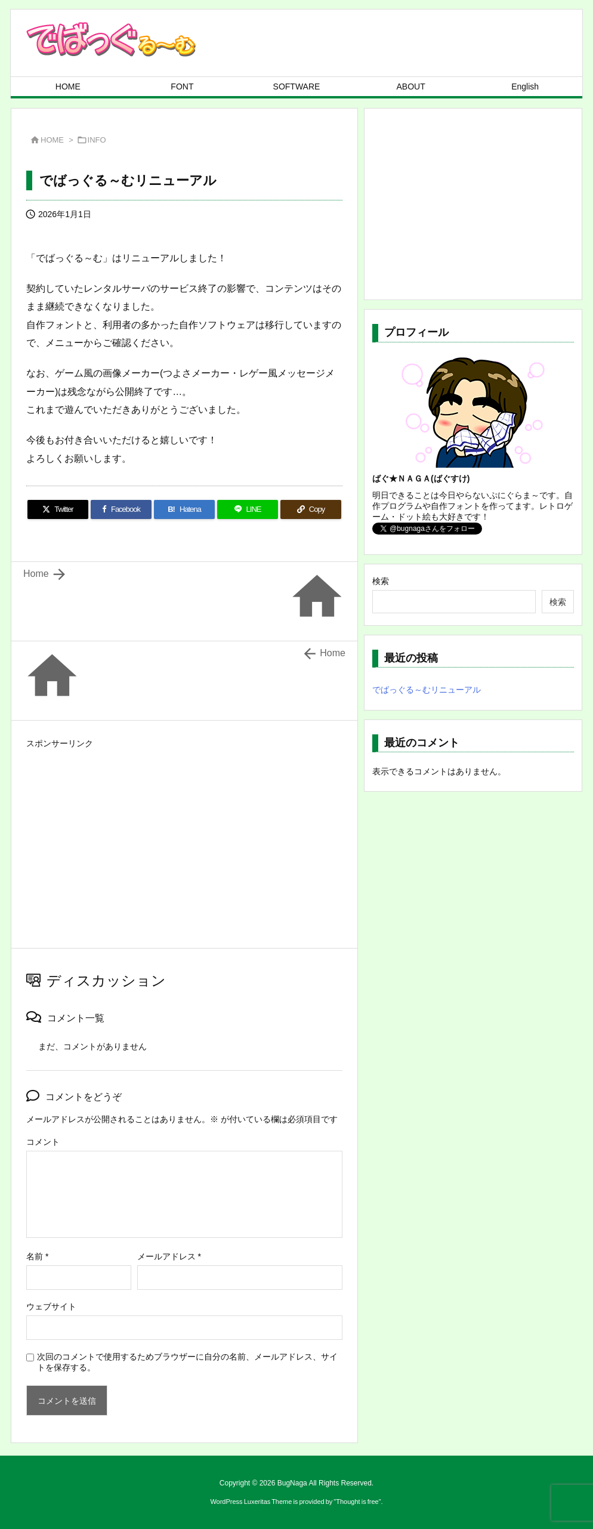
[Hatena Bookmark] (184, 509)
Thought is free (357, 1501)
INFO (97, 139)
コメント (43, 1142)
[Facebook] (121, 509)
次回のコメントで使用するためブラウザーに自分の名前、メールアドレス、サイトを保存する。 (187, 1362)
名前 (37, 1256)
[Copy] (310, 509)
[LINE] (247, 509)
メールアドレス (169, 1256)
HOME (52, 139)
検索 (380, 581)
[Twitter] (57, 509)
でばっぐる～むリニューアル (426, 689)
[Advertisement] (184, 835)
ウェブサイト (51, 1306)
